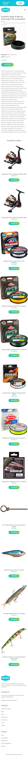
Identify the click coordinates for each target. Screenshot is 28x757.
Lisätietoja (7, 64)
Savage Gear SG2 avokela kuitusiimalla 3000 (14, 217)
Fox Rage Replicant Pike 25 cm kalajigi (14, 613)
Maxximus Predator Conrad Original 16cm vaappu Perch (14, 657)
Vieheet (3, 725)
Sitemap (3, 746)
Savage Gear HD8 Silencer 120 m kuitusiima (14, 481)
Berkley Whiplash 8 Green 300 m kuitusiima (14, 349)
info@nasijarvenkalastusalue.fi (9, 700)
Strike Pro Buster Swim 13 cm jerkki (14, 570)
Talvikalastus (4, 717)
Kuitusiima (14, 54)
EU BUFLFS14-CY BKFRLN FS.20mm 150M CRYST (14, 393)
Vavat (2, 722)
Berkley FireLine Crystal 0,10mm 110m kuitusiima (14, 261)
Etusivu (3, 21)
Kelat (2, 711)
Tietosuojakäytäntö (6, 743)
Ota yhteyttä (4, 738)
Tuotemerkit (4, 720)
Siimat (9, 54)
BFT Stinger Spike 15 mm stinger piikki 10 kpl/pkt (14, 525)
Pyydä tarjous (20, 3)
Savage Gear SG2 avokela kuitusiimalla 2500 (14, 174)
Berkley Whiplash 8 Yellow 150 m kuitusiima (14, 306)
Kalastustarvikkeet (6, 709)
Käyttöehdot (4, 740)
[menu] (25, 10)
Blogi (2, 735)
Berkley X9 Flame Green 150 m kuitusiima (13, 438)
